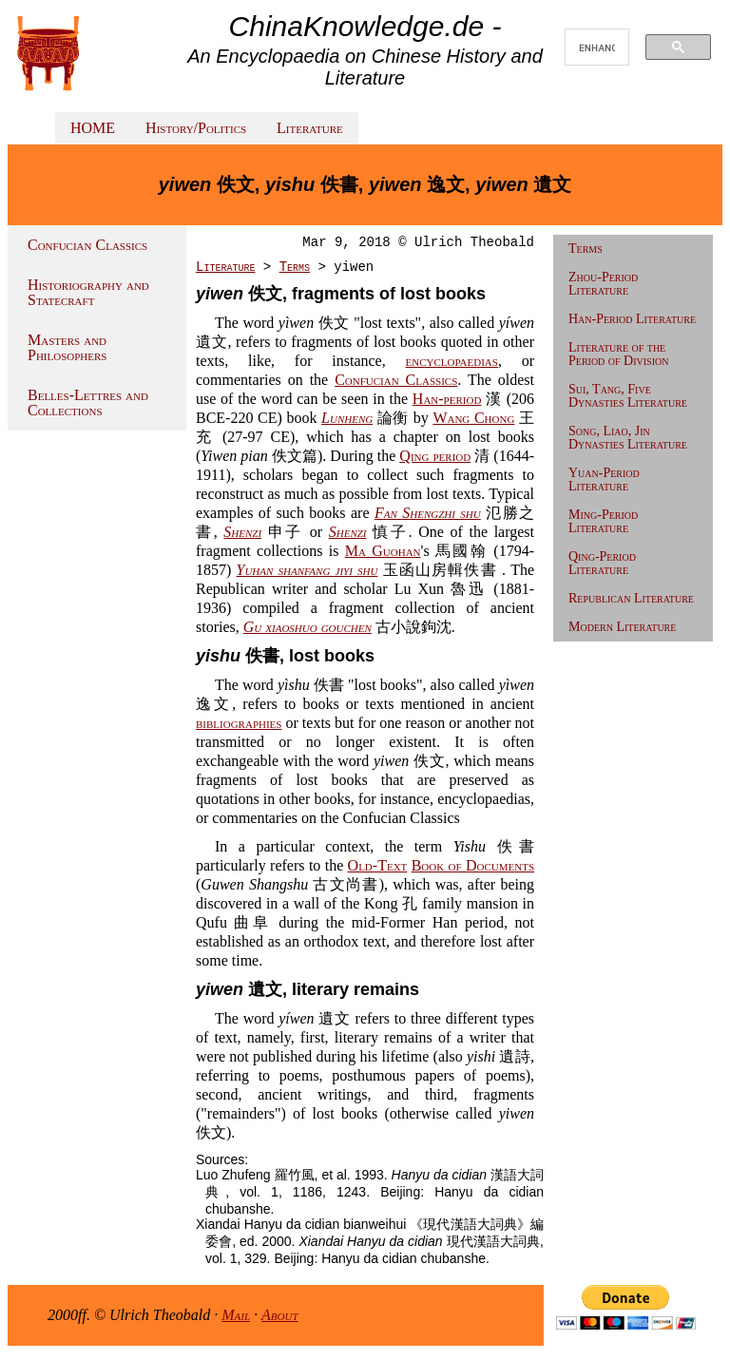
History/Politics (195, 128)
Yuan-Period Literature (604, 479)
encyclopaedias (451, 361)
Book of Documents (473, 865)
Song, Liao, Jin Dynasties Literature (627, 437)
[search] (597, 47)
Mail (235, 1315)
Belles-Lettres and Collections (88, 402)
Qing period (435, 456)
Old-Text (378, 865)
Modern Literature (622, 627)
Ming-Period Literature (603, 521)
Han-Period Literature (632, 319)
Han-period (447, 399)
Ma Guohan (383, 551)
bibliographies (238, 723)
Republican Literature (631, 598)
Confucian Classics (87, 245)
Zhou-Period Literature (603, 283)
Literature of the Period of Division (618, 354)
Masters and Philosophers (67, 347)
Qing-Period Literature (602, 563)
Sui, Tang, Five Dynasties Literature (627, 396)
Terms (294, 267)
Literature (310, 128)
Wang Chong (473, 418)
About (279, 1315)
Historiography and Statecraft (88, 292)
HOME (92, 128)
